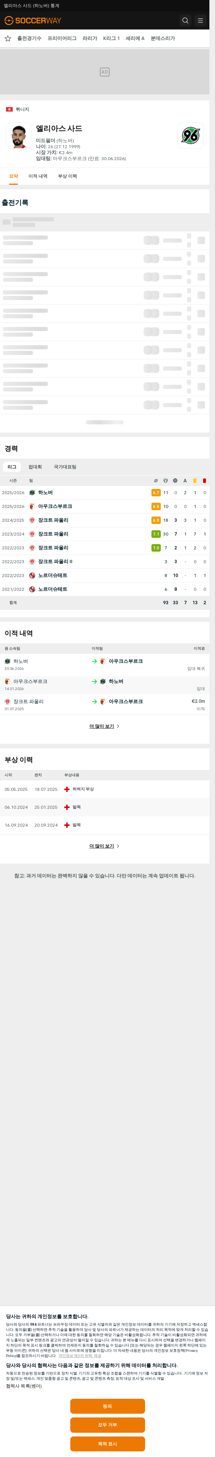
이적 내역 (37, 176)
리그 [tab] (11, 466)
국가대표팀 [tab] (65, 466)
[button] (185, 20)
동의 (107, 1406)
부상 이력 (67, 176)
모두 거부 (107, 1425)
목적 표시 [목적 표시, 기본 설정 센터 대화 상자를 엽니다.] (107, 1444)
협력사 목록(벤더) (24, 1386)
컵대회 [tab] (35, 466)
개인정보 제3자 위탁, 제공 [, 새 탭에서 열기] (79, 1356)
